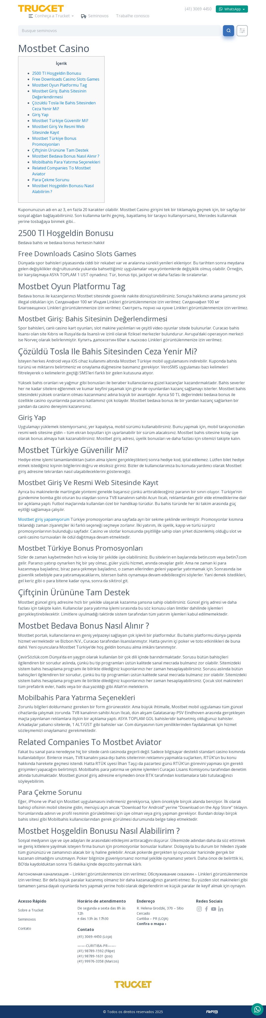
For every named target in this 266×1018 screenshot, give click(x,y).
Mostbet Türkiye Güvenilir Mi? (60, 120)
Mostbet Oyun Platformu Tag (59, 85)
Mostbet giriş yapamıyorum (43, 519)
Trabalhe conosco (132, 15)
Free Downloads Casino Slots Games (65, 79)
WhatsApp (232, 9)
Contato (24, 928)
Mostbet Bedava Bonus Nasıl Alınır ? (65, 156)
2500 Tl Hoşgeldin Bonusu (56, 73)
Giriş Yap (40, 114)
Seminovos (98, 15)
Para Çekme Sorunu (50, 179)
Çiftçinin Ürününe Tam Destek (60, 150)
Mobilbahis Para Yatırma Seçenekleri (66, 162)
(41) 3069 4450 (198, 9)
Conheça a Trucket (52, 15)
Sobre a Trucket (31, 910)
